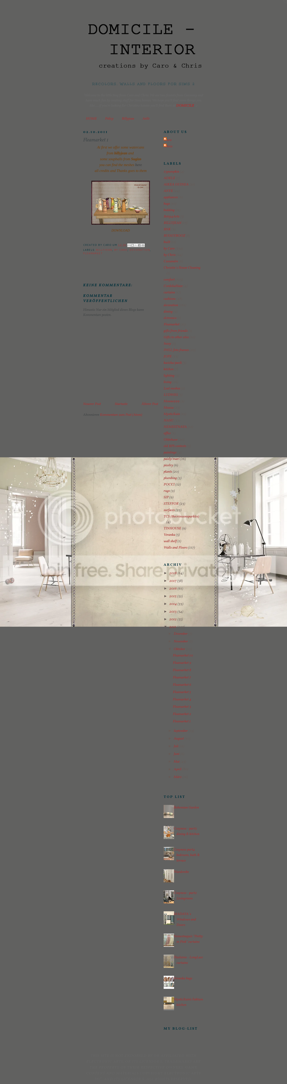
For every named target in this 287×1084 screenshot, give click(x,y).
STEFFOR (171, 503)
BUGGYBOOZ (174, 235)
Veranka (169, 534)
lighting (169, 375)
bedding (169, 210)
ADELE (169, 178)
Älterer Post (149, 404)
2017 (173, 581)
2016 (173, 588)
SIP (166, 497)
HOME (91, 118)
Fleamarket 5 (182, 692)
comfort (169, 279)
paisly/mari (172, 459)
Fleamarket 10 (183, 655)
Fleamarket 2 (182, 714)
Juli (176, 746)
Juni (177, 754)
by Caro (121, 250)
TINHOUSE (172, 528)
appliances (171, 197)
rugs (167, 491)
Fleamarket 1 (182, 721)
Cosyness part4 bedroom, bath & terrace (187, 855)
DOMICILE (185, 105)
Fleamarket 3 (182, 706)
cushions (170, 298)
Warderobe (181, 872)
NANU (169, 420)
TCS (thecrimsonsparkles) (181, 516)
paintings (170, 452)
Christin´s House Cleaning (182, 267)
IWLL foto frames (176, 350)
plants (168, 471)
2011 (173, 627)
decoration (139, 250)
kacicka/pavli (173, 362)
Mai (177, 761)
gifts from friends (176, 330)
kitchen (169, 369)
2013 (173, 611)
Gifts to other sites (176, 337)
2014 (173, 604)
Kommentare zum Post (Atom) (121, 414)
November (181, 641)
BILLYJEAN (104, 250)
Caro (168, 140)
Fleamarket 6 (182, 684)
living (168, 382)
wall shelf (170, 541)
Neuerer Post (92, 404)
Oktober (180, 649)
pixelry (168, 465)
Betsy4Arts (171, 216)
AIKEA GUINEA (176, 184)
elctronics (170, 318)
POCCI (169, 484)
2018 (173, 573)
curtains (169, 292)
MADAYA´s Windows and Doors (185, 920)
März (178, 777)
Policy (109, 118)
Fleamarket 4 (182, 699)
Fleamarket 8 (182, 670)
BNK (167, 229)
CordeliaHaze (173, 286)
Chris (168, 146)
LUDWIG (171, 394)
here (138, 165)
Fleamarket (93, 253)
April (178, 769)
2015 (173, 596)
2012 (173, 619)
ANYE (168, 191)
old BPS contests (175, 446)
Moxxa (169, 407)
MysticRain (172, 414)
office (167, 433)
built (167, 242)
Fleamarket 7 (182, 677)
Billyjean (128, 118)
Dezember (181, 633)
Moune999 (172, 401)
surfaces (169, 510)
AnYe (146, 118)
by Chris (170, 255)
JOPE (168, 356)
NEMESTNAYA (175, 427)
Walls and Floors (175, 547)
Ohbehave (171, 439)
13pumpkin (171, 171)
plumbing (170, 478)
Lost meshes (172, 388)
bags (167, 203)
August (179, 738)
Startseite (121, 404)
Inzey (167, 343)
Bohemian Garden (186, 807)
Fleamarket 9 (182, 662)
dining (168, 311)
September (181, 731)
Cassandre (171, 261)
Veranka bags (183, 978)
